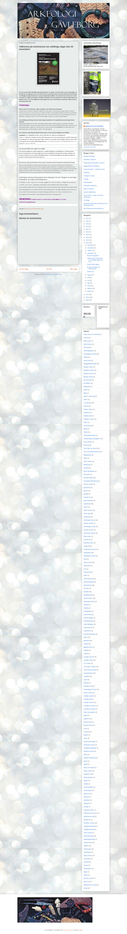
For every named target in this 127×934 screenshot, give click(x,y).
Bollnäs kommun (89, 373)
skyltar (86, 780)
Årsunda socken (88, 878)
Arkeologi (86, 347)
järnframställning (89, 582)
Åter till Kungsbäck (93, 255)
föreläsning (87, 464)
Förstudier (87, 474)
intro (85, 569)
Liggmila (86, 650)
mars (89, 286)
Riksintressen (88, 722)
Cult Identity (87, 403)
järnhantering (88, 585)
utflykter (86, 846)
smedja (86, 784)
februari (89, 288)
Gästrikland (87, 504)
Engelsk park (88, 416)
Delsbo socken (88, 409)
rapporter (86, 718)
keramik (86, 604)
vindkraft (86, 862)
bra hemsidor (88, 380)
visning (86, 865)
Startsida (49, 269)
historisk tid (87, 539)
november (90, 248)
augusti (89, 275)
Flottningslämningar (90, 435)
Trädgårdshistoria (89, 829)
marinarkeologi (88, 673)
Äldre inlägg (73, 269)
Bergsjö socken (88, 367)
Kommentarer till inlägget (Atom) (53, 274)
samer (85, 738)
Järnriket (86, 588)
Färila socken (88, 461)
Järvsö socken (88, 598)
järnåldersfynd (88, 595)
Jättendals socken (89, 601)
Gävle (85, 507)
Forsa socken (88, 442)
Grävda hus (87, 497)
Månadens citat (88, 686)
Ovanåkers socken (89, 709)
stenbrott (86, 797)
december (90, 245)
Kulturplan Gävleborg (90, 185)
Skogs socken (88, 771)
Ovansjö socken (88, 702)
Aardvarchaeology (89, 156)
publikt (86, 715)
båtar (85, 393)
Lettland (86, 644)
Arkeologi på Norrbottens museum (94, 163)
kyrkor (85, 637)
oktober (89, 250)
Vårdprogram (88, 868)
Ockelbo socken (88, 696)
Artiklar (86, 357)
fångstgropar (87, 455)
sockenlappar (88, 790)
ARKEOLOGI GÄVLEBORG (94, 126)
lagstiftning (87, 640)
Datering (86, 406)
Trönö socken (88, 832)
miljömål (86, 683)
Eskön (85, 422)
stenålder (86, 800)
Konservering (88, 614)
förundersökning (88, 477)
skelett (86, 764)
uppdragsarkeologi (89, 839)
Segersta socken (89, 751)
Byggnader (87, 386)
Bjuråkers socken (89, 370)
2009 (87, 300)
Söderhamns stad (89, 816)
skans (85, 761)
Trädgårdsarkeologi (89, 826)
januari (89, 291)
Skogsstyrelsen (88, 777)
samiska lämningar (89, 741)
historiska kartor (88, 543)
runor (85, 728)
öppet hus (87, 881)
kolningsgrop (87, 611)
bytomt (86, 390)
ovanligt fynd (87, 699)
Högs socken (88, 562)
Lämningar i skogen (90, 666)
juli (88, 277)
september (90, 253)
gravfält (86, 494)
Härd (85, 559)
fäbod (85, 458)
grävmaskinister (88, 500)
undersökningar (88, 836)
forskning (86, 445)
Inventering (87, 572)
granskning (87, 487)
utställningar (87, 852)
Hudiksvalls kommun (90, 549)
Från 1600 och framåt (90, 448)
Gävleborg (87, 517)
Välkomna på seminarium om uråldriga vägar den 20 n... (95, 260)
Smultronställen (88, 787)
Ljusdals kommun (89, 657)
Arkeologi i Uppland (90, 159)
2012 (87, 243)
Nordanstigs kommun (90, 689)
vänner (86, 875)
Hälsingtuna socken (90, 556)
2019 (87, 224)
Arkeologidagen (88, 350)
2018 (87, 226)
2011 (87, 294)
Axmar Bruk (87, 360)
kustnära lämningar (89, 634)
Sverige (86, 806)
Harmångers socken (90, 526)
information (87, 565)
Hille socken (87, 536)
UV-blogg (86, 200)
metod (85, 679)
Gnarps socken (88, 484)
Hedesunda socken (89, 533)
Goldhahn (87, 172)
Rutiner (86, 735)
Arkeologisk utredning (90, 354)
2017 (87, 229)
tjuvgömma (87, 819)
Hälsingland (87, 552)
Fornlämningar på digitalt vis (92, 438)
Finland (86, 432)
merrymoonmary (67, 930)
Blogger (80, 930)
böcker (86, 399)
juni (88, 280)
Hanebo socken (88, 523)
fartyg (85, 429)
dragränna (87, 412)
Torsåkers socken (89, 823)
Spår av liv (87, 793)
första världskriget (89, 471)
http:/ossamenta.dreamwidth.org (93, 208)
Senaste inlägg (23, 269)
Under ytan (90, 271)
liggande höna (88, 647)
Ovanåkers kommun (90, 705)
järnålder (86, 591)
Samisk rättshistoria (90, 192)
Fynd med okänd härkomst (92, 451)
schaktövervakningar (90, 748)
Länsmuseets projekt (90, 670)
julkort (85, 575)
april (88, 283)
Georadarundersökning (91, 481)
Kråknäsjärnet (88, 182)
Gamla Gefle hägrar (93, 264)
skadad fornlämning (90, 758)
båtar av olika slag (89, 396)
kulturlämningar (88, 621)
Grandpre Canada (89, 176)
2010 (87, 297)
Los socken (87, 663)
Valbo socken (88, 855)
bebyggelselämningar (90, 363)
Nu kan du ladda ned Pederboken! (93, 268)
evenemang (87, 425)
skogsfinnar (87, 774)
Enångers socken (89, 419)
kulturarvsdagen (88, 618)
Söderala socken (89, 810)
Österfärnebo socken (90, 885)
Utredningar (87, 849)
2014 (87, 237)
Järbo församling (89, 578)
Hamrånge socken (89, 520)
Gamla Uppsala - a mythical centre (94, 169)
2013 (87, 240)
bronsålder (87, 383)
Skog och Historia (89, 767)
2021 (87, 218)
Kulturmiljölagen (88, 624)
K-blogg (86, 179)
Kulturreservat (88, 627)
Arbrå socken (88, 344)
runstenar (86, 732)
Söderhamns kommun (90, 813)
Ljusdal (86, 653)
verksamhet (87, 859)
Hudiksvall (87, 546)
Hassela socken (88, 530)
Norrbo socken (88, 692)
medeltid (86, 676)
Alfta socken (87, 341)
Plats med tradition (89, 712)
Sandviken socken (89, 745)
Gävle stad (87, 513)
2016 (87, 232)
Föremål (86, 468)
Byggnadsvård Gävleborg (91, 166)
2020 (87, 221)
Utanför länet (87, 842)
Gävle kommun (88, 510)
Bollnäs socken (88, 377)
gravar (86, 490)
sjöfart (85, 754)
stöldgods (86, 803)
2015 (87, 234)
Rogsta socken (88, 725)
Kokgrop (86, 608)
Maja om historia (89, 189)
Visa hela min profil (89, 147)
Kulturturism (87, 631)
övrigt (85, 888)
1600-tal (86, 337)
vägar (85, 872)
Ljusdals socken (88, 660)
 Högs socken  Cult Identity (91, 334)
